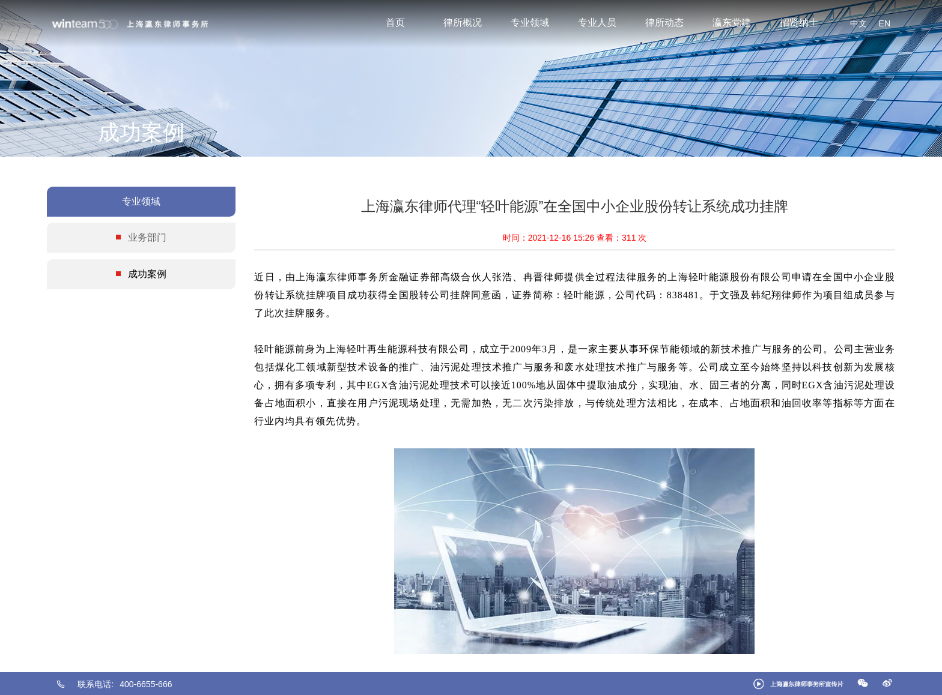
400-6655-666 (146, 684)
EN (884, 23)
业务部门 (147, 237)
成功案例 (147, 274)
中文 (858, 23)
